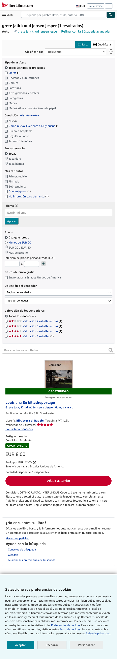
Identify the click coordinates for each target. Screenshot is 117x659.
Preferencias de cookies (65, 625)
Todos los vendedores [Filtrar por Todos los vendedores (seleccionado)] (22, 316)
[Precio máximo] (31, 264)
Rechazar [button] (52, 645)
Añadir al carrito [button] (58, 481)
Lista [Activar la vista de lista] (83, 44)
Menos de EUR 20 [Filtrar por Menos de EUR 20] (18, 242)
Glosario (13, 554)
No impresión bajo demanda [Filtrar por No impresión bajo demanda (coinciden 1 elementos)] (27, 196)
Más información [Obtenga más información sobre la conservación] (29, 115)
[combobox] (64, 15)
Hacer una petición (17, 538)
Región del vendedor (18, 292)
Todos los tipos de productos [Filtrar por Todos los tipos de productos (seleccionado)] (25, 67)
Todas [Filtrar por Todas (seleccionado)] (11, 153)
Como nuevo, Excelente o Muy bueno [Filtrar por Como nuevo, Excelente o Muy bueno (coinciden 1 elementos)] (32, 126)
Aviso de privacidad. (98, 633)
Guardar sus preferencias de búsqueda (31, 560)
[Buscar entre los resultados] (58, 350)
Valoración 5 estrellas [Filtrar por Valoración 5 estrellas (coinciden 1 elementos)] (31, 336)
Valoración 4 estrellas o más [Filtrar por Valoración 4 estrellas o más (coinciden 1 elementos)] (35, 331)
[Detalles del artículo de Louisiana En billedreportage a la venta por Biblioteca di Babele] (58, 377)
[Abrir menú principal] (9, 15)
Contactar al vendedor (19, 429)
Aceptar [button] (20, 645)
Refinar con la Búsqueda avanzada (85, 31)
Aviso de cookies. (70, 629)
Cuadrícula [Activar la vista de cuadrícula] (102, 44)
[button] (111, 350)
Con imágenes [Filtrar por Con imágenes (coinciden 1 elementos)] (18, 191)
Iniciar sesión (96, 5)
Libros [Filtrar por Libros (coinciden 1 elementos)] (12, 72)
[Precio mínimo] (12, 264)
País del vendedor (17, 300)
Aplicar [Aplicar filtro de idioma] (11, 221)
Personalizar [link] (86, 645)
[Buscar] (111, 15)
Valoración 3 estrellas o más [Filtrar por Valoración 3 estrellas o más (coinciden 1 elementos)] (35, 326)
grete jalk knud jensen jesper (38, 31)
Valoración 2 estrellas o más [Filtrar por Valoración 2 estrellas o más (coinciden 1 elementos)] (35, 321)
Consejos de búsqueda (22, 549)
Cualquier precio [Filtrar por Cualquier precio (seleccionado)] (17, 237)
